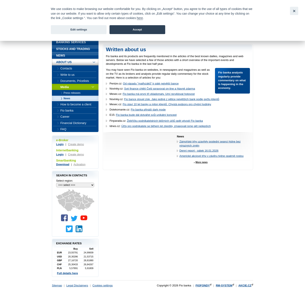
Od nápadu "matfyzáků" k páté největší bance (151, 83)
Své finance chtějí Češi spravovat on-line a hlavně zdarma (159, 88)
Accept (137, 29)
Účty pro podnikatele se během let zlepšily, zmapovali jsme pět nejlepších (166, 126)
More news (201, 162)
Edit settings (78, 29)
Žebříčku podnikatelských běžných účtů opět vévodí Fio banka (165, 120)
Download (62, 164)
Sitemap (57, 285)
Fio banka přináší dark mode (148, 109)
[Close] (294, 11)
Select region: (64, 180)
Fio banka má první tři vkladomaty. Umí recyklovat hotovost (159, 93)
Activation (79, 164)
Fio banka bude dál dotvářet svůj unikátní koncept (146, 114)
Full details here (67, 273)
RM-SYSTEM (224, 285)
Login (60, 144)
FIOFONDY (202, 285)
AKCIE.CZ (244, 285)
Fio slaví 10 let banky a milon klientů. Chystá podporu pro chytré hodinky (167, 104)
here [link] (140, 18)
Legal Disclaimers (77, 285)
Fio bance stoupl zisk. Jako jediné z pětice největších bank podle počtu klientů (171, 99)
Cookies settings (103, 285)
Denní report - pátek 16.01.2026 (198, 150)
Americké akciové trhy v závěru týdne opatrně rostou (211, 155)
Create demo (76, 144)
